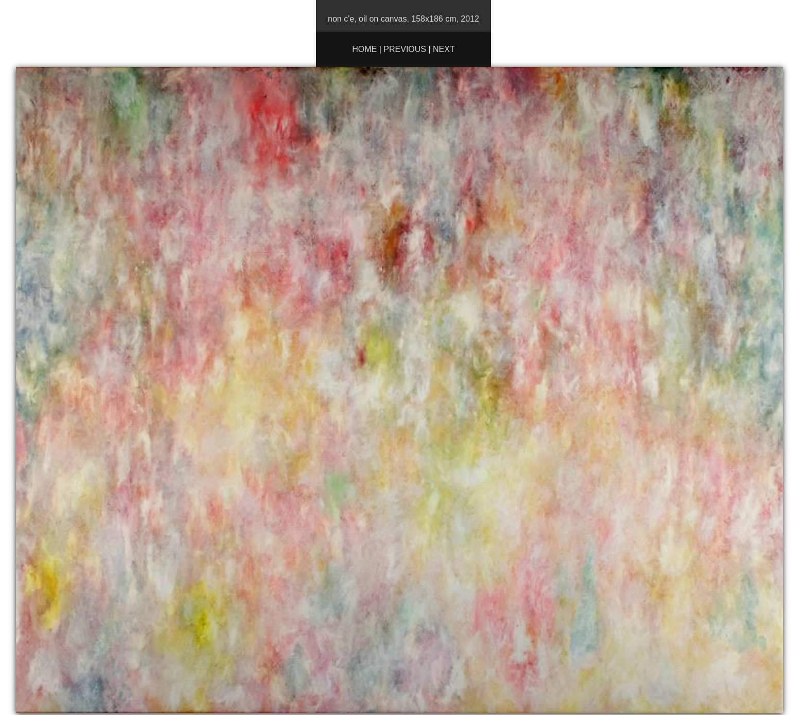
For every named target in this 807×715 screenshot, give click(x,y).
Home (364, 49)
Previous (404, 49)
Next (444, 49)
